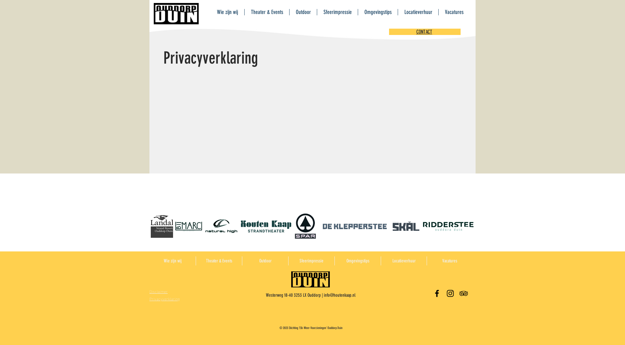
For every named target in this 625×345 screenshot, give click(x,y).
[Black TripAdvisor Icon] (463, 293)
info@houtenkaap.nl (339, 295)
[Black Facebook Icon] (437, 293)
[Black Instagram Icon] (450, 293)
